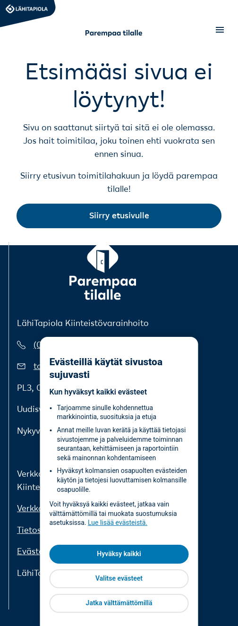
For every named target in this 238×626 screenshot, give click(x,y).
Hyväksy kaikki (119, 553)
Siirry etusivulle (119, 215)
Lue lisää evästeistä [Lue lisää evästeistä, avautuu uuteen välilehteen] (116, 522)
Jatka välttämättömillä (119, 603)
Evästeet (34, 551)
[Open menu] (219, 30)
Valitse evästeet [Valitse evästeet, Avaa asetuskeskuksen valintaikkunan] (119, 578)
